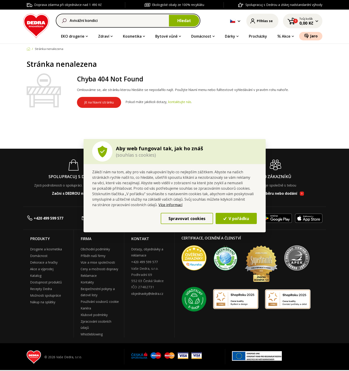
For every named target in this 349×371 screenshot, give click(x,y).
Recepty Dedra (41, 289)
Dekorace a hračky (44, 262)
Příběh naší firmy (93, 256)
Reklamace (89, 275)
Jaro (311, 36)
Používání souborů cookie (100, 301)
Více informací (170, 204)
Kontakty (87, 282)
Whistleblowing (92, 334)
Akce (283, 36)
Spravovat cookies (186, 218)
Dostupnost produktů (46, 282)
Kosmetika (132, 36)
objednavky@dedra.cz (147, 293)
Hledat (184, 20)
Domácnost (201, 36)
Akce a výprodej (41, 269)
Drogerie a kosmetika (46, 249)
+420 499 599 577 (45, 218)
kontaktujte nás (179, 102)
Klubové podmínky (94, 315)
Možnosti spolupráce (45, 295)
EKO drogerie (72, 36)
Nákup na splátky (42, 302)
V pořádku (236, 218)
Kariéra (86, 308)
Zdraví (103, 36)
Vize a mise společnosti (98, 262)
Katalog (35, 275)
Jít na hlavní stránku (99, 102)
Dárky (230, 36)
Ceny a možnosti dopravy (99, 269)
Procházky (258, 36)
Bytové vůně (166, 36)
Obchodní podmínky (95, 249)
